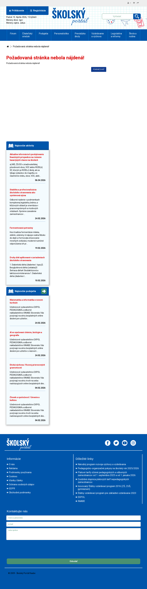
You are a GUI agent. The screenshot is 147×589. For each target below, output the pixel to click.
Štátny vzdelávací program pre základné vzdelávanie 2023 (107, 493)
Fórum (13, 33)
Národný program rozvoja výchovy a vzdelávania (102, 464)
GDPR (12, 488)
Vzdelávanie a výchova (97, 35)
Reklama (13, 468)
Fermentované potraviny (21, 228)
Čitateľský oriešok (27, 35)
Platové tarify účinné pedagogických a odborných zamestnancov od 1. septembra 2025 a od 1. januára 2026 (107, 474)
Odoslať (73, 561)
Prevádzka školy (80, 35)
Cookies (13, 476)
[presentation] (28, 547)
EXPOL (81, 497)
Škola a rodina (132, 35)
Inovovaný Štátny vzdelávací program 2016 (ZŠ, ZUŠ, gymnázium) (104, 487)
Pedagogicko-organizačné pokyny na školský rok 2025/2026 (108, 468)
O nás (12, 464)
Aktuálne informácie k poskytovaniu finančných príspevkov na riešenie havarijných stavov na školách (27, 157)
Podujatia (43, 33)
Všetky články (16, 480)
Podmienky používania (20, 472)
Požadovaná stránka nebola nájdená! (31, 46)
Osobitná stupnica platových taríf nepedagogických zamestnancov (103, 481)
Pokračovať (98, 69)
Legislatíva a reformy (116, 35)
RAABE (81, 501)
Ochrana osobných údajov (21, 484)
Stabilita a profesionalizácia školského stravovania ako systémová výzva (23, 193)
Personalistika (61, 33)
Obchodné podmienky (20, 492)
